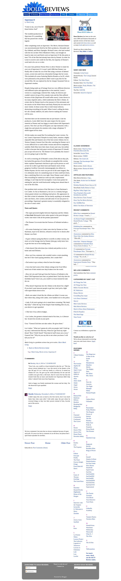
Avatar (76, 389)
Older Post (65, 443)
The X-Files (90, 542)
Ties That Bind (88, 83)
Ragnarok (89, 444)
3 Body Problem (79, 355)
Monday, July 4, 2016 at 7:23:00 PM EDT (43, 363)
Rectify (88, 446)
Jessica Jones (78, 520)
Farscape (76, 455)
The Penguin (90, 412)
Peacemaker (90, 408)
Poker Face (89, 423)
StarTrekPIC (90, 478)
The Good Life (83, 159)
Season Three (85, 153)
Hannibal (76, 488)
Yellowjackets (90, 549)
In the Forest (84, 73)
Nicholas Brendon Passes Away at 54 (85, 185)
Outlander (89, 401)
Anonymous (77, 234)
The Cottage (87, 75)
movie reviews (89, 45)
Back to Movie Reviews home (39, 348)
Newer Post (30, 443)
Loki (75, 552)
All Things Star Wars (80, 285)
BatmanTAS (77, 396)
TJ (74, 249)
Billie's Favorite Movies (81, 287)
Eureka (76, 443)
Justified (76, 522)
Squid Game (90, 470)
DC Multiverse (78, 290)
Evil (75, 445)
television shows (86, 43)
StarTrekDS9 (90, 474)
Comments (30, 571)
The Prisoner (90, 431)
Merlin (88, 367)
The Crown (77, 421)
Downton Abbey (79, 436)
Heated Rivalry (78, 490)
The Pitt (88, 418)
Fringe (76, 464)
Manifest (89, 365)
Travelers (89, 495)
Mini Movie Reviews (80, 306)
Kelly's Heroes (87, 166)
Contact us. (60, 566)
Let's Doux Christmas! (80, 298)
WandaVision (90, 525)
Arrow (76, 387)
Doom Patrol (77, 434)
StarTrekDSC (90, 476)
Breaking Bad (78, 404)
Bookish (76, 402)
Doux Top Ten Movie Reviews (83, 200)
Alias (75, 378)
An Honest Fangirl (79, 219)
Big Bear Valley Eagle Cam (82, 190)
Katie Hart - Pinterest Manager (83, 241)
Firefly (76, 458)
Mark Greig (35, 352)
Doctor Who (77, 430)
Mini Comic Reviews (80, 304)
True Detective (90, 500)
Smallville (89, 467)
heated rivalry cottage (81, 221)
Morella (31, 394)
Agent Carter (78, 370)
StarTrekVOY (90, 485)
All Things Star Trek (80, 282)
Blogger (64, 577)
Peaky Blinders (90, 410)
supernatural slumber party (82, 262)
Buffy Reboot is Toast (88, 187)
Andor (76, 383)
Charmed (76, 415)
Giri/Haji (76, 479)
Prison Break (90, 429)
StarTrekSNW (90, 480)
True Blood (89, 497)
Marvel (76, 301)
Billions (76, 400)
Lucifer (76, 556)
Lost (75, 554)
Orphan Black (90, 399)
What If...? (89, 534)
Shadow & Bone (91, 459)
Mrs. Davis (89, 375)
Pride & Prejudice (79, 312)
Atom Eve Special (86, 93)
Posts (28, 568)
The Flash (77, 460)
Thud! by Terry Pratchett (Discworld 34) (83, 149)
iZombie (76, 513)
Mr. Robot (89, 373)
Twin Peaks (89, 502)
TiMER (85, 156)
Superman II (30, 20)
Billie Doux (77, 213)
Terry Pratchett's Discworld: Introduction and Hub (82, 194)
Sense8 (88, 457)
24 (74, 357)
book (80, 45)
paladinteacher (78, 226)
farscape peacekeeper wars (82, 228)
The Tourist (89, 493)
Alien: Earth (77, 381)
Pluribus (88, 420)
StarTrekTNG (90, 482)
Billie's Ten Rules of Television (83, 205)
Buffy (75, 408)
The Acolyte (77, 363)
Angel (75, 385)
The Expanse (78, 447)
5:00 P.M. (82, 90)
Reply (30, 388)
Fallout (76, 453)
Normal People (90, 393)
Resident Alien (90, 448)
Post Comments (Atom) (40, 448)
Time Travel (77, 317)
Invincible (77, 507)
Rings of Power (91, 450)
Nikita (88, 390)
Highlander (77, 492)
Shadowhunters (91, 461)
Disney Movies (78, 293)
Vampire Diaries (91, 517)
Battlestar (76, 398)
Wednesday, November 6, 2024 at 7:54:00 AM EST (49, 394)
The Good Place (78, 481)
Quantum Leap (90, 438)
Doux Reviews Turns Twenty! (83, 197)
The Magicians (90, 354)
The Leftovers (78, 541)
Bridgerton (77, 406)
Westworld (89, 532)
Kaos (75, 528)
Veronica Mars (90, 519)
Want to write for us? (60, 564)
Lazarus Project (78, 539)
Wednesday (89, 530)
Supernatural (90, 487)
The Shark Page (78, 314)
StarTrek (89, 472)
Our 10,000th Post (79, 203)
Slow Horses (90, 465)
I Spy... (89, 178)
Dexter (76, 428)
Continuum (77, 419)
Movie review (43, 352)
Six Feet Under (90, 463)
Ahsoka (76, 376)
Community (77, 417)
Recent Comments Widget (92, 266)
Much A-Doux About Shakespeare (84, 309)
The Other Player (84, 80)
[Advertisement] (85, 119)
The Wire (89, 536)
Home (47, 443)
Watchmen (89, 527)
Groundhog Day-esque (81, 295)
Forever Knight (78, 462)
